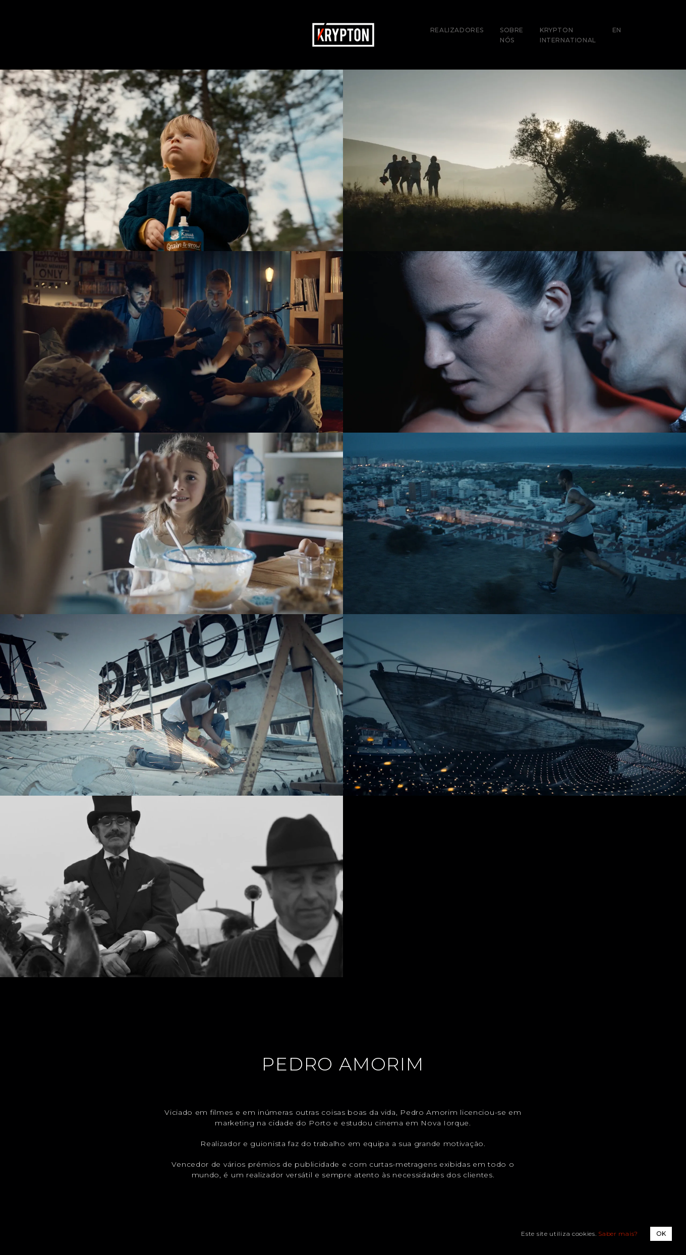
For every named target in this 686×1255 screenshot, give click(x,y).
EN (616, 30)
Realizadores (457, 30)
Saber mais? (618, 1233)
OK (661, 1233)
